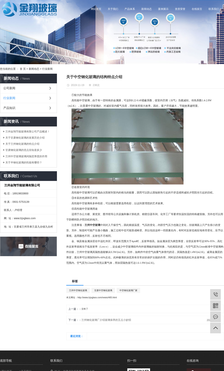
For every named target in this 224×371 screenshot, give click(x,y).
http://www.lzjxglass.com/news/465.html (97, 297)
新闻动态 (146, 8)
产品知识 (9, 107)
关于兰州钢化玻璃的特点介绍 (22, 143)
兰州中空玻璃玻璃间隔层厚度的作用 (26, 156)
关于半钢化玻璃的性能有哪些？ (23, 162)
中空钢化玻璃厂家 (128, 290)
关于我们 (113, 8)
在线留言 (197, 8)
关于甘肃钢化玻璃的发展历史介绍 (25, 137)
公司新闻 (9, 88)
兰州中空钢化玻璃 (78, 290)
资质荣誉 (180, 8)
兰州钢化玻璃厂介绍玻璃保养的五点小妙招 (106, 319)
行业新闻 (47, 68)
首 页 (23, 68)
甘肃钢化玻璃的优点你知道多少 (23, 149)
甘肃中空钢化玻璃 (103, 290)
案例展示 (163, 8)
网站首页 (96, 8)
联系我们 (214, 8)
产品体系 (130, 8)
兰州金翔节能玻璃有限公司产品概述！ (27, 131)
